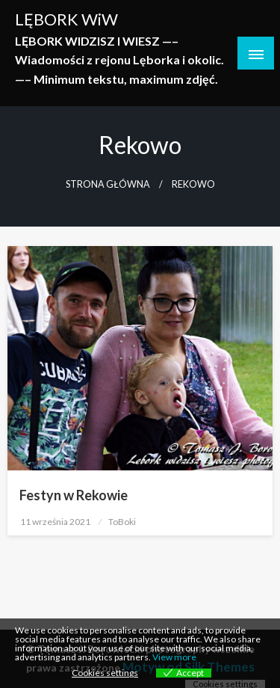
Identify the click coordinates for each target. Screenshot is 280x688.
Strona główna (108, 184)
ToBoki (122, 521)
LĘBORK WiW (66, 19)
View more (174, 657)
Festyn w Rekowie (73, 495)
